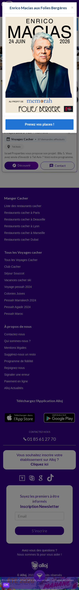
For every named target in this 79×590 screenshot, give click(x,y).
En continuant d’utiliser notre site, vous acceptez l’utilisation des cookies (38, 580)
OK (6, 584)
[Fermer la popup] (72, 7)
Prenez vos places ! (39, 124)
